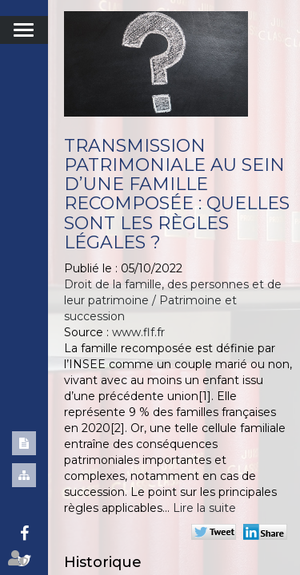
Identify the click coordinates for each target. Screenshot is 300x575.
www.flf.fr (138, 332)
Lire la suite (204, 508)
